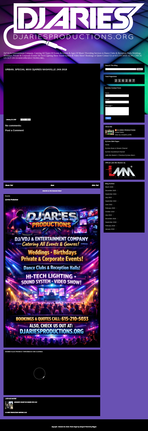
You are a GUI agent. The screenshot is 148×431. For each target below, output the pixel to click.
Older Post (95, 185)
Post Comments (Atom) (55, 191)
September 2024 (110, 194)
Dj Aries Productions (11, 200)
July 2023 (108, 197)
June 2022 (108, 204)
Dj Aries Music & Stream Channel (116, 148)
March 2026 (109, 187)
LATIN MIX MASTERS (10, 399)
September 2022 (110, 201)
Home (52, 185)
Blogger (94, 427)
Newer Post (9, 185)
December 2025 (110, 190)
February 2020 (110, 208)
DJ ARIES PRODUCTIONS (126, 130)
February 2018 (110, 226)
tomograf (82, 427)
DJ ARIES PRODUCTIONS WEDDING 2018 (16, 412)
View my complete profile (123, 135)
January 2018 (109, 229)
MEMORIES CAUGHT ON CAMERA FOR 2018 (25, 402)
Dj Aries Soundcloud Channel (115, 152)
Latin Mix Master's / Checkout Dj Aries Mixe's (120, 155)
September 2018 (110, 222)
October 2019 (109, 211)
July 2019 (108, 215)
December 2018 (110, 218)
